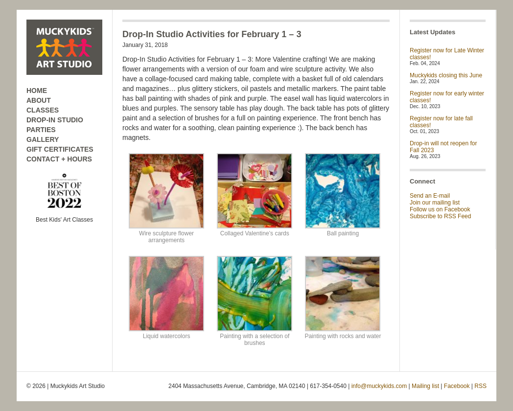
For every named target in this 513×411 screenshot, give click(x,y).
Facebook (457, 386)
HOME (36, 90)
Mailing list (425, 386)
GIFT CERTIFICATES (59, 149)
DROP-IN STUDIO (54, 120)
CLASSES (42, 110)
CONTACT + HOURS (59, 159)
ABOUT (38, 100)
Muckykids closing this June (446, 75)
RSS (480, 386)
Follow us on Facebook (440, 209)
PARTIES (41, 130)
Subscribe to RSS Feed (440, 216)
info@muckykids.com (379, 386)
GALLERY (42, 139)
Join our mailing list (435, 202)
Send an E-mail (430, 195)
